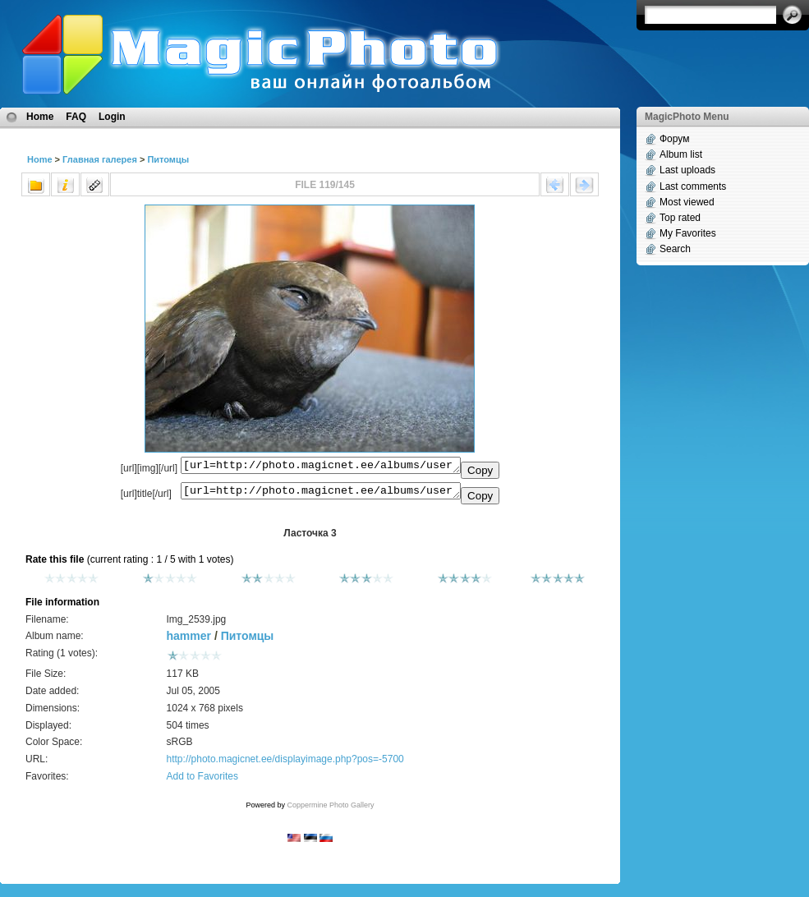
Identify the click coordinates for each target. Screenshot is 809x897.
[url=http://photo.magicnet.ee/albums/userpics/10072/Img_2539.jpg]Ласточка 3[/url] (320, 494)
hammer (189, 640)
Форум (674, 139)
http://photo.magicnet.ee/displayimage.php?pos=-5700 (285, 764)
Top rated (680, 217)
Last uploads (687, 170)
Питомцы (168, 159)
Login (112, 116)
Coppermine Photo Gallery (330, 810)
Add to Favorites (202, 781)
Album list (681, 154)
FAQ (76, 116)
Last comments (693, 186)
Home (39, 116)
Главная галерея (99, 159)
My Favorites (688, 233)
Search (675, 249)
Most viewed (687, 202)
